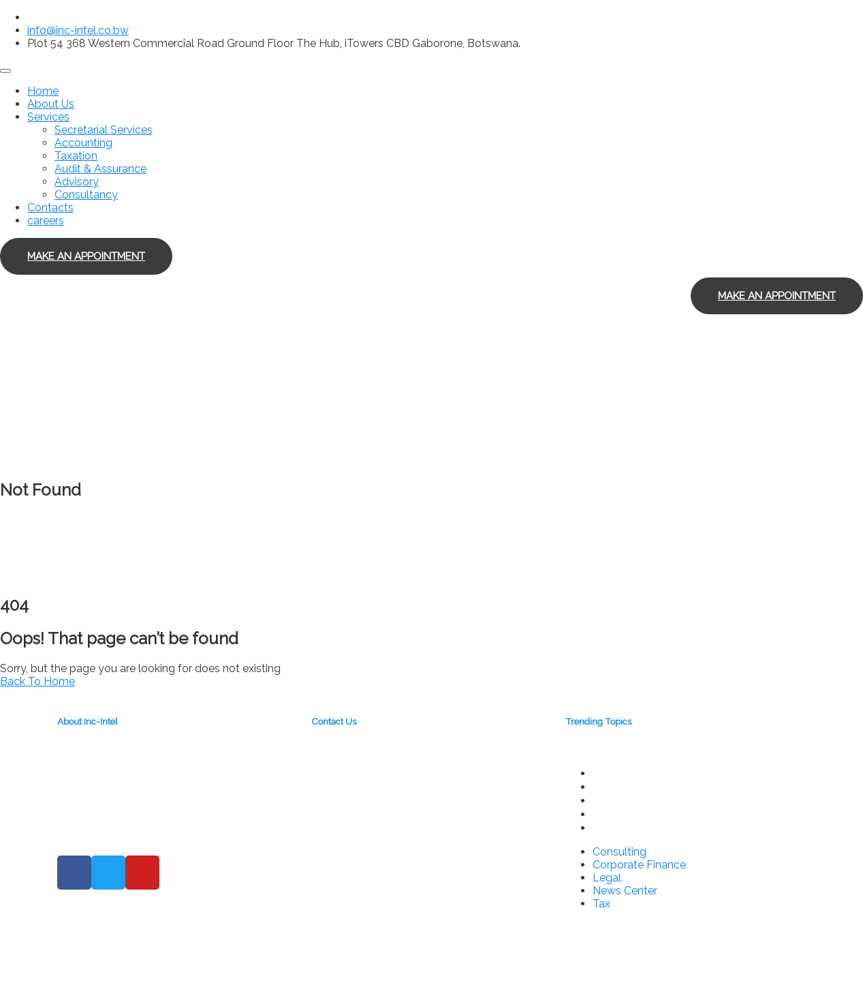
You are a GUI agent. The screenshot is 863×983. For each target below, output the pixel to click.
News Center (628, 814)
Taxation (75, 155)
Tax (602, 827)
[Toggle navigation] (5, 71)
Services (48, 116)
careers (45, 220)
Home (43, 91)
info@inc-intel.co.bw (78, 30)
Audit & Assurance (100, 168)
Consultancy (86, 194)
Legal (607, 800)
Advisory (76, 181)
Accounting (83, 142)
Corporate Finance (642, 786)
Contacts (50, 207)
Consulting (620, 773)
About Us (50, 103)
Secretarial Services (103, 129)
